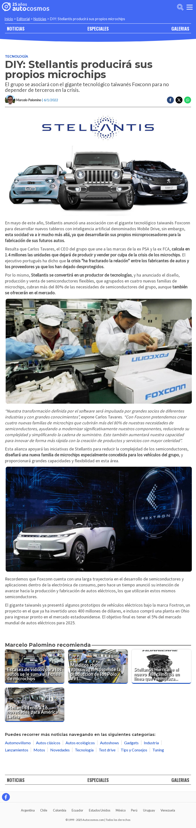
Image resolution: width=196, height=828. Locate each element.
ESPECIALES (98, 28)
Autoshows (109, 742)
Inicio (8, 19)
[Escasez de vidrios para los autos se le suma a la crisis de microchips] (34, 666)
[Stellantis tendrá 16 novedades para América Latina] (34, 705)
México (121, 810)
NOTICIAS (15, 28)
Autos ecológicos (80, 742)
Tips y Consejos (134, 749)
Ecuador (77, 810)
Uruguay (149, 810)
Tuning (158, 749)
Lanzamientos (16, 749)
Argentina (28, 810)
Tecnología (16, 56)
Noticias (39, 19)
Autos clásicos (48, 742)
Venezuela (168, 810)
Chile (43, 810)
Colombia (59, 810)
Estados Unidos (99, 810)
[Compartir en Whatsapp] (187, 100)
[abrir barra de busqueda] (180, 7)
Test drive (107, 749)
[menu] (189, 7)
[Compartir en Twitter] (179, 100)
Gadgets (131, 742)
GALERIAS (180, 28)
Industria (151, 742)
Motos (39, 749)
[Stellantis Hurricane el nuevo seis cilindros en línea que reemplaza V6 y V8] (161, 666)
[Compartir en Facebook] (170, 100)
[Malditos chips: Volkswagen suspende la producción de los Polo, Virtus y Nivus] (98, 666)
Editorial (23, 19)
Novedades (60, 749)
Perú (134, 810)
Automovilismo (18, 742)
